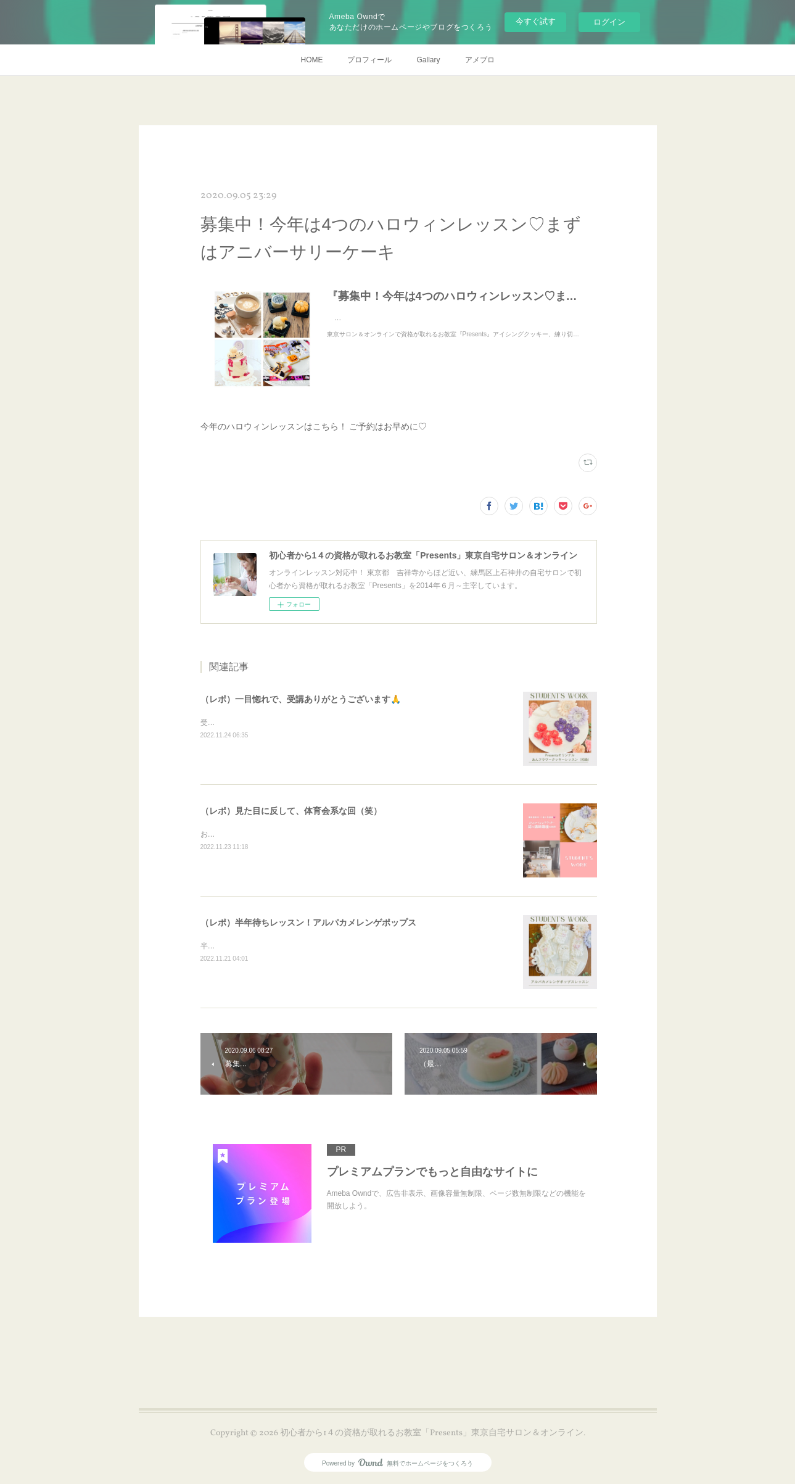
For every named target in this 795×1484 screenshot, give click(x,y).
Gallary (428, 60)
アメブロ (480, 60)
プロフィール (369, 60)
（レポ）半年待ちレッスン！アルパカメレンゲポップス (308, 922)
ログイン (609, 22)
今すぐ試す (536, 21)
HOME (311, 60)
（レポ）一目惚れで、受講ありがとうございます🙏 (300, 699)
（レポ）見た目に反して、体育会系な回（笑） (291, 811)
